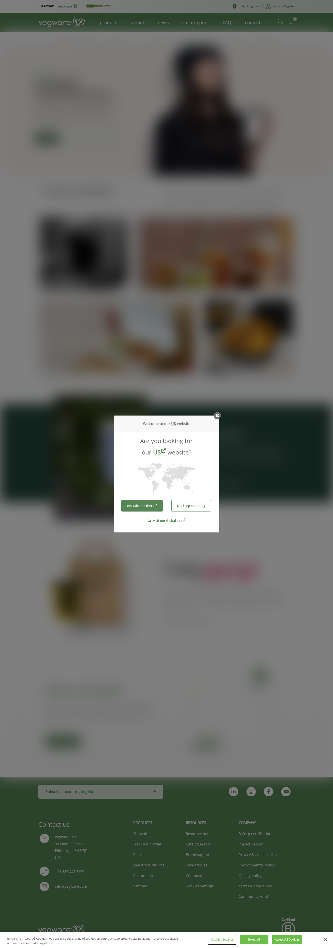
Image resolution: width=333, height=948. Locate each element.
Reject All (254, 942)
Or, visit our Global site (165, 521)
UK (173, 423)
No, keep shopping (191, 506)
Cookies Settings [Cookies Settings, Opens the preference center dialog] (222, 942)
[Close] (326, 941)
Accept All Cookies (287, 942)
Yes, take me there (140, 506)
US (157, 452)
